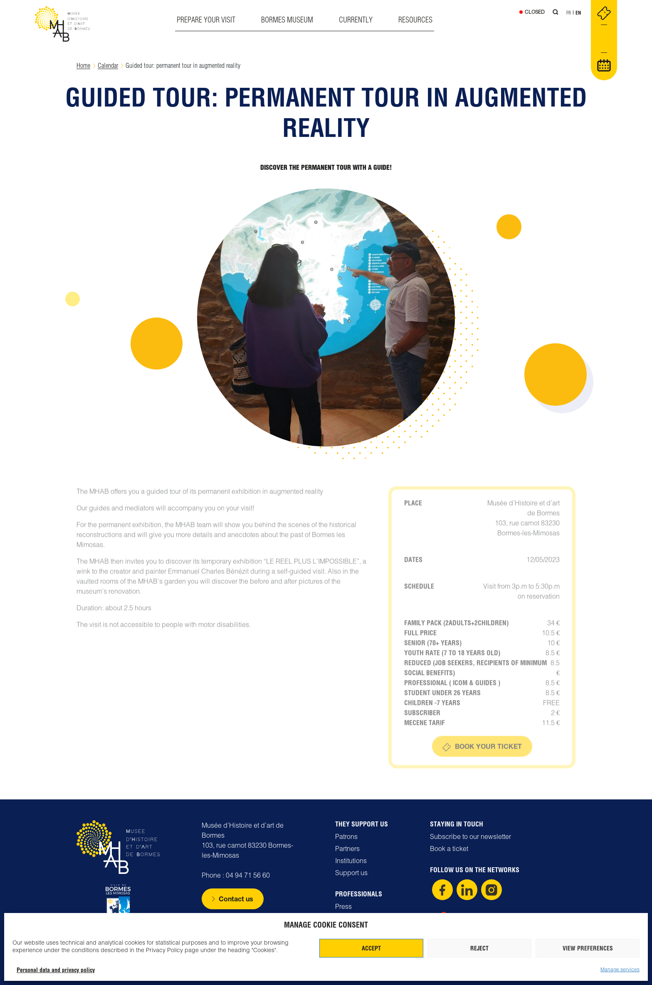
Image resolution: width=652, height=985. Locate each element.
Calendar (108, 65)
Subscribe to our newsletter (470, 836)
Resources (415, 20)
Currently (356, 20)
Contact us (236, 899)
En (578, 13)
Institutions (351, 860)
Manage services (620, 969)
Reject (479, 948)
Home (83, 65)
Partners (347, 848)
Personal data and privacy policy (56, 970)
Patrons (346, 836)
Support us (351, 872)
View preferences (588, 948)
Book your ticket (488, 760)
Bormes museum (287, 20)
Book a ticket (449, 848)
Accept (371, 948)
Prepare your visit (206, 20)
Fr (568, 13)
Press (343, 906)
